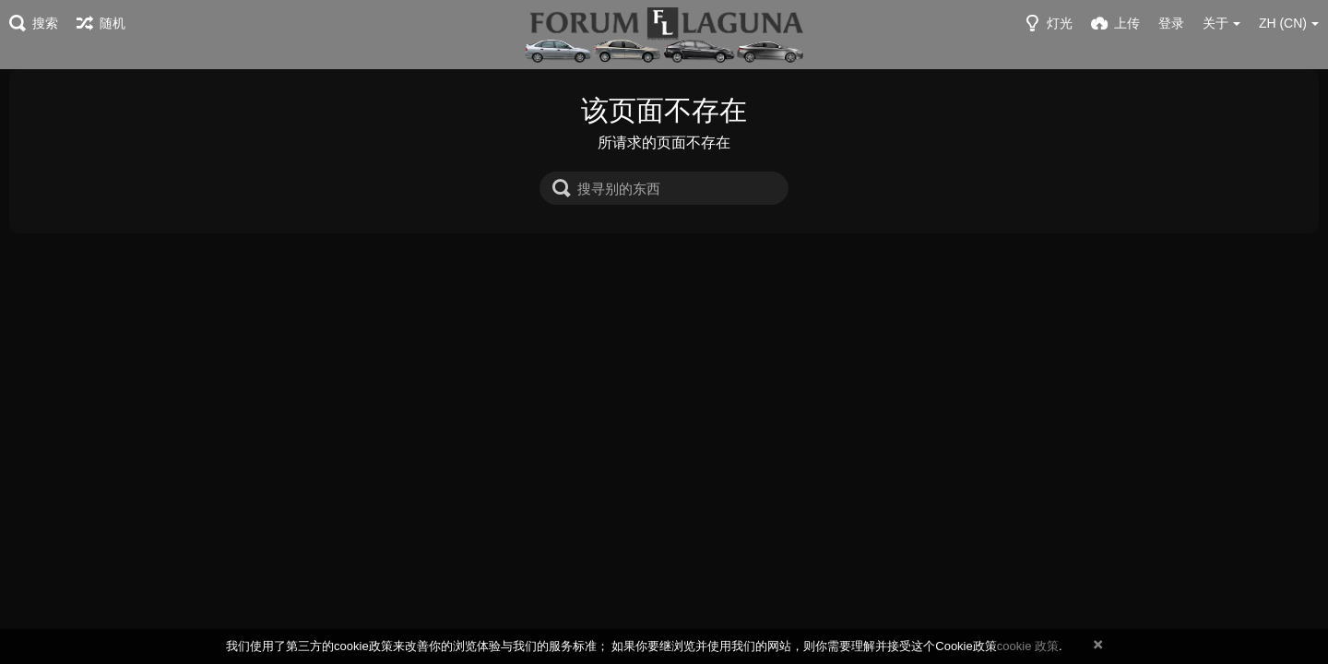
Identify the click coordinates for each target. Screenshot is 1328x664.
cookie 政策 (1028, 646)
